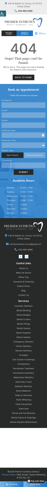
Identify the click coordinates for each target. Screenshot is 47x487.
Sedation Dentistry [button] (23, 386)
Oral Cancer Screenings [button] (23, 359)
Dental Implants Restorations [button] (23, 422)
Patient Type (7, 150)
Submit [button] (23, 172)
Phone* (5, 120)
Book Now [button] (35, 484)
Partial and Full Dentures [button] (23, 413)
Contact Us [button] (23, 295)
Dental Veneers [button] (23, 337)
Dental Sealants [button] (23, 332)
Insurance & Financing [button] (23, 281)
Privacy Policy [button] (8, 474)
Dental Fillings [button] (23, 324)
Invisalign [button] (23, 355)
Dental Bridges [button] (23, 315)
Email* (5, 110)
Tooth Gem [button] (23, 408)
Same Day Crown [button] (23, 382)
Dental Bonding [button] (23, 310)
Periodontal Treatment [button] (23, 368)
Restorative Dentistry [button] (23, 377)
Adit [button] (28, 477)
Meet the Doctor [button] (23, 272)
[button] (3, 13)
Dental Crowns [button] (23, 319)
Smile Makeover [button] (23, 391)
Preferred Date (8, 130)
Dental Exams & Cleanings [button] (23, 417)
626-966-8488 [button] (23, 11)
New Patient (12, 155)
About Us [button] (23, 268)
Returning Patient (34, 155)
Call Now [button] (11, 484)
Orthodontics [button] (23, 364)
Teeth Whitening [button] (23, 399)
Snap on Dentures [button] (23, 395)
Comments (7, 160)
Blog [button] (23, 290)
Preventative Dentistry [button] (23, 373)
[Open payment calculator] (36, 481)
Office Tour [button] (23, 277)
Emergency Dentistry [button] (23, 341)
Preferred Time (9, 140)
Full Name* (7, 100)
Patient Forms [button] (9, 33)
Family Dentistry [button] (23, 346)
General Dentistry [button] (23, 350)
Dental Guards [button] (23, 328)
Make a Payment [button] (25, 33)
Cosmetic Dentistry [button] (24, 306)
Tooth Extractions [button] (23, 404)
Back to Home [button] (23, 77)
